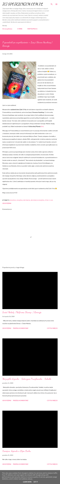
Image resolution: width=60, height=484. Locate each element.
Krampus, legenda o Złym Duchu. (16, 451)
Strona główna (7, 29)
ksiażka (13, 200)
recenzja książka (37, 200)
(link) (42, 126)
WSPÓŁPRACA (32, 29)
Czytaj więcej (52, 328)
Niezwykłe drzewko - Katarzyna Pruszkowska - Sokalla (26, 378)
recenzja (26, 200)
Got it (35, 482)
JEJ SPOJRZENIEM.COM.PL (22, 4)
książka (20, 200)
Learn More (27, 482)
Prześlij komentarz (20, 328)
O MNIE (19, 29)
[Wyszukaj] (51, 3)
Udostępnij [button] (6, 203)
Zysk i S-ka (49, 200)
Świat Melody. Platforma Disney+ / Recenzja (21, 312)
